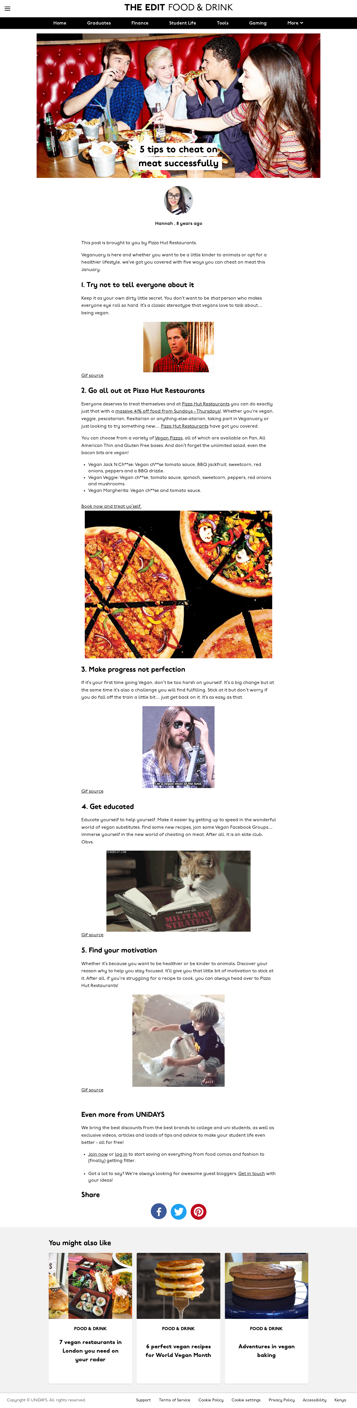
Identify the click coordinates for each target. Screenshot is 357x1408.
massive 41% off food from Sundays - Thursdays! (168, 411)
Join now (98, 1154)
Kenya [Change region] (340, 1400)
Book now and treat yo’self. (111, 506)
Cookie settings (246, 1400)
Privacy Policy (282, 1400)
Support (143, 1400)
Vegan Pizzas (169, 438)
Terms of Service (174, 1400)
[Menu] (7, 9)
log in (121, 1154)
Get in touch (251, 1174)
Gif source (92, 375)
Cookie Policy (210, 1400)
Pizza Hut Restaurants (206, 404)
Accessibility (314, 1400)
